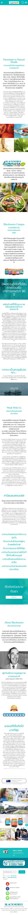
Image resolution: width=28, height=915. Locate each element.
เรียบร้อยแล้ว (5, 879)
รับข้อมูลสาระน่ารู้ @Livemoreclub (13, 893)
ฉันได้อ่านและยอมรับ (7, 875)
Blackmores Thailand (14, 888)
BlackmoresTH (13, 883)
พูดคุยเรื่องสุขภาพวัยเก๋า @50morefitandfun (15, 898)
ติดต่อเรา (16, 911)
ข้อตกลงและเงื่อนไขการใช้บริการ (7, 908)
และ (6, 877)
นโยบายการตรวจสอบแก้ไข (11, 910)
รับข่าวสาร (22, 872)
